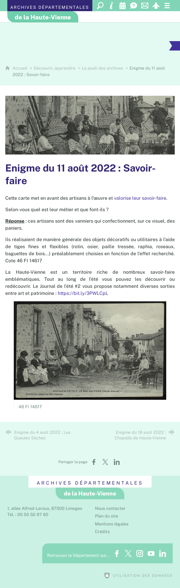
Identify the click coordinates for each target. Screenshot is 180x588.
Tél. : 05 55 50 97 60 (27, 514)
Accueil (20, 67)
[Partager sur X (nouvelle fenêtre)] (105, 462)
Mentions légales (111, 523)
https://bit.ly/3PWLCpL (83, 293)
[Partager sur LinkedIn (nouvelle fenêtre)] (117, 462)
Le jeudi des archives (102, 67)
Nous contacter (110, 508)
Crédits (102, 531)
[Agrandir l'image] (89, 125)
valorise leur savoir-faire (140, 198)
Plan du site (106, 515)
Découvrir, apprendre (54, 67)
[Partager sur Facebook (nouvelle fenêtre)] (94, 462)
